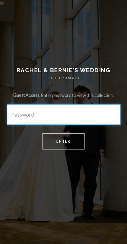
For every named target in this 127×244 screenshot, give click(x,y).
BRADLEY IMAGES (63, 78)
